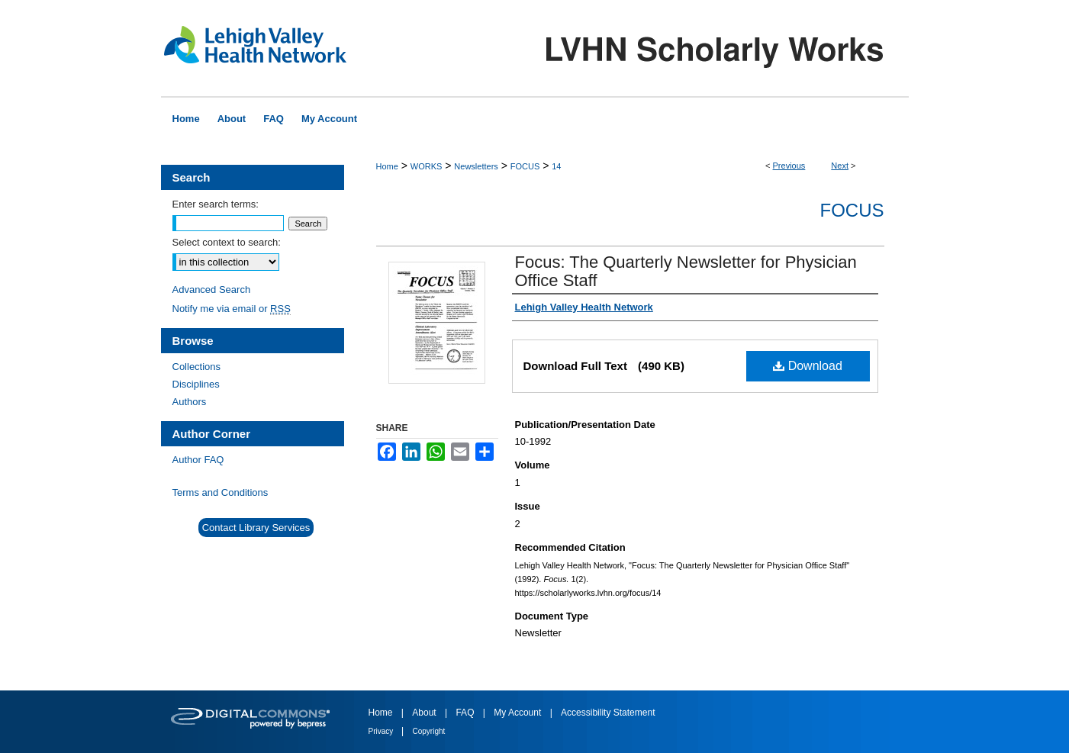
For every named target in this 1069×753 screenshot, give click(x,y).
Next (839, 165)
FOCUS (525, 166)
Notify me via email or (231, 308)
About (425, 712)
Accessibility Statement (608, 712)
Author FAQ (198, 459)
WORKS (427, 166)
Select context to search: (226, 242)
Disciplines (196, 384)
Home (387, 166)
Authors (189, 401)
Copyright (429, 731)
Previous (789, 165)
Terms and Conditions (220, 492)
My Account (518, 712)
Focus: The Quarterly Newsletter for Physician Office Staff (686, 271)
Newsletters (475, 166)
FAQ (466, 712)
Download (807, 365)
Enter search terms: (215, 204)
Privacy (382, 731)
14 (556, 166)
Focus (852, 210)
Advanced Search (211, 289)
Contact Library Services (256, 527)
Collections (196, 366)
